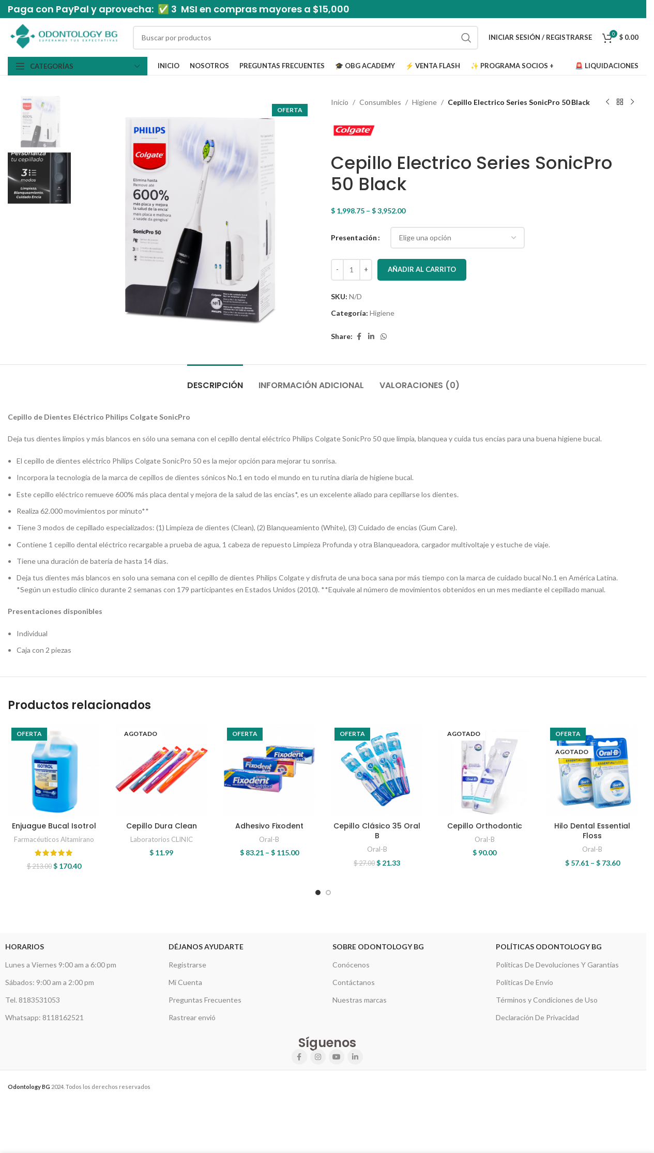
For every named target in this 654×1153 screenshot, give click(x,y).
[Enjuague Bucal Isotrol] (54, 770)
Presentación (354, 237)
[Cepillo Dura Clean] (161, 770)
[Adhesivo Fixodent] (269, 770)
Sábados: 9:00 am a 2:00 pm (49, 982)
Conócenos (351, 964)
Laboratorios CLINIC (161, 839)
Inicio (339, 102)
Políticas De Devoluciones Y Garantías (557, 964)
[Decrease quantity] (337, 270)
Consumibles (380, 102)
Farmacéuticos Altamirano (54, 839)
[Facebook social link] (359, 337)
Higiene (424, 102)
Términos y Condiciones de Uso (547, 999)
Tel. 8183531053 (32, 999)
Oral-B (269, 839)
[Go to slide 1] (318, 892)
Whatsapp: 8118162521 (44, 1017)
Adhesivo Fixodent (269, 826)
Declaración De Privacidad (537, 1017)
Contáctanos (353, 982)
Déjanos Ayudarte (206, 946)
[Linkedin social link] (371, 337)
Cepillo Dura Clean (161, 826)
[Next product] (632, 102)
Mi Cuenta (185, 982)
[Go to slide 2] (328, 892)
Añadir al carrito (422, 269)
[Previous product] (607, 102)
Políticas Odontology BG (549, 946)
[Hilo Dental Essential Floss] (592, 770)
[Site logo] (65, 36)
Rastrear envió (192, 1017)
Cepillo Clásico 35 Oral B (376, 831)
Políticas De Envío (524, 982)
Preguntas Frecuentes (205, 999)
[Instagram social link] (318, 1057)
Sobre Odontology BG (378, 946)
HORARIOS (24, 946)
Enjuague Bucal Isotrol (54, 826)
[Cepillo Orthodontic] (484, 770)
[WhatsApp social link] (383, 337)
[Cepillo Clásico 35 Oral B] (377, 770)
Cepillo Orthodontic (484, 826)
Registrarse (187, 964)
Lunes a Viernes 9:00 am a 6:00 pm (60, 964)
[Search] (305, 38)
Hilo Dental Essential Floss (592, 831)
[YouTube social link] (336, 1057)
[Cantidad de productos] (351, 270)
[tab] (215, 380)
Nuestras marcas (359, 999)
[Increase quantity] (365, 270)
